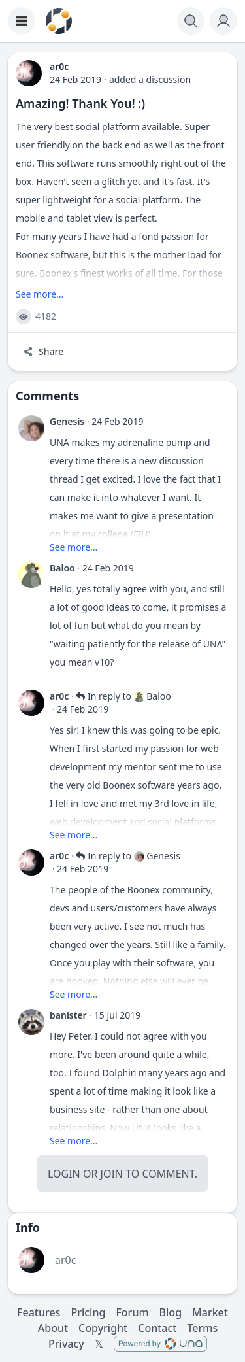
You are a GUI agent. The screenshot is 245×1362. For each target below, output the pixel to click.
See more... (39, 294)
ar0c (59, 696)
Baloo (62, 568)
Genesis (67, 421)
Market (210, 1312)
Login (64, 1173)
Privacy (66, 1343)
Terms (202, 1328)
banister (68, 1015)
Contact (157, 1328)
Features (38, 1312)
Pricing (88, 1312)
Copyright (102, 1328)
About (53, 1328)
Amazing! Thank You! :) (80, 103)
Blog (170, 1312)
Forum (132, 1312)
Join (112, 1173)
